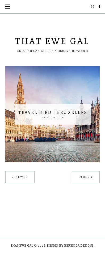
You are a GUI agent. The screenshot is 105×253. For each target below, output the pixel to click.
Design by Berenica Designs (70, 246)
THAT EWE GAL (52, 41)
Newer (21, 176)
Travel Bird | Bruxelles (52, 112)
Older (84, 176)
